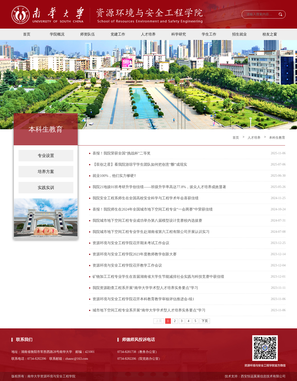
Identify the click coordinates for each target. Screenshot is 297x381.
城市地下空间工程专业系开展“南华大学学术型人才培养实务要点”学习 (149, 310)
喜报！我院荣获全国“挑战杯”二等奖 (122, 153)
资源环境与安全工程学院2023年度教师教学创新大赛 (135, 254)
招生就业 (239, 34)
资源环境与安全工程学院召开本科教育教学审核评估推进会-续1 (143, 299)
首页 (26, 34)
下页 (205, 321)
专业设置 (46, 155)
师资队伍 (87, 34)
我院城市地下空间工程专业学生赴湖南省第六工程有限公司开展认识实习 (151, 232)
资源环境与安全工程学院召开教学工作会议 (127, 265)
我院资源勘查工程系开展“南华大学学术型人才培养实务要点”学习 (145, 288)
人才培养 (148, 34)
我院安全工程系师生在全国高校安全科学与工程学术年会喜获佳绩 (146, 198)
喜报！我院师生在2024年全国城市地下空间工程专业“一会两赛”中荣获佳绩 (153, 209)
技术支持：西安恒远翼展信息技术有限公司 (255, 376)
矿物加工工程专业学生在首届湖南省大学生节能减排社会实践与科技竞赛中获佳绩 (158, 276)
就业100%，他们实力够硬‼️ (114, 176)
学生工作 (209, 34)
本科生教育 (277, 137)
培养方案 (46, 171)
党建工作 (118, 34)
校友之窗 (270, 34)
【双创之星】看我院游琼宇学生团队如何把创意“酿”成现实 (140, 164)
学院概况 (57, 34)
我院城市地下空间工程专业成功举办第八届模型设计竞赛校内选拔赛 (147, 220)
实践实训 (46, 187)
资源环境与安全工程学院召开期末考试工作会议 (131, 243)
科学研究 (178, 34)
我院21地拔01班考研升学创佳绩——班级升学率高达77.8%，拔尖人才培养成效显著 (159, 187)
